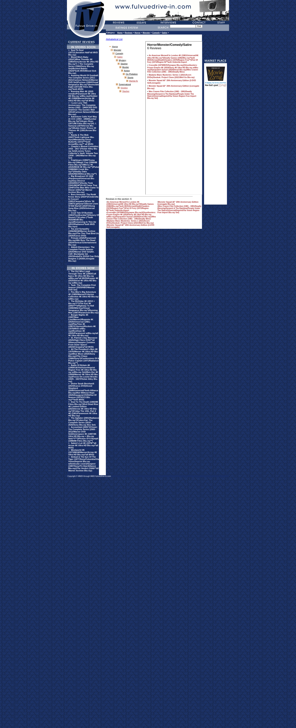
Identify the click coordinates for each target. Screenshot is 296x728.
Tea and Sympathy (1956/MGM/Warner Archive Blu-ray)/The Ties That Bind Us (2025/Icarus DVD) (83, 232)
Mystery (122, 60)
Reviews (128, 33)
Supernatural (125, 84)
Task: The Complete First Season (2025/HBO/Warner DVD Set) (82, 287)
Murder (125, 67)
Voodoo (124, 88)
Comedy (156, 33)
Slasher (124, 64)
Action (127, 70)
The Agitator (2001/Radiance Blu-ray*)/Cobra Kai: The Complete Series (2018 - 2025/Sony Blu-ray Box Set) (83, 421)
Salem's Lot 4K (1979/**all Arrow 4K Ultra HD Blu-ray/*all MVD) (83, 445)
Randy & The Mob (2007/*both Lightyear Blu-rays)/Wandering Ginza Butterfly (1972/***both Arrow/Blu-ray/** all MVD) (81, 139)
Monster (146, 33)
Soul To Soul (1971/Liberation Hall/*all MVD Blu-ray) (83, 52)
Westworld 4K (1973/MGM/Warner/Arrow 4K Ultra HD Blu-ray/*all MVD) (82, 452)
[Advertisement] (215, 147)
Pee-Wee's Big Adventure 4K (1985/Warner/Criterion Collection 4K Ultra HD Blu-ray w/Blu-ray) (83, 295)
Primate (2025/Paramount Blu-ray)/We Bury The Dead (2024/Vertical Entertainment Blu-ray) (82, 241)
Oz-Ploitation (132, 74)
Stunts (130, 77)
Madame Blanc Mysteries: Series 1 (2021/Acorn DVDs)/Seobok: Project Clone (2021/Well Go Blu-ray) (130, 222)
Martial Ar (133, 81)
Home (120, 33)
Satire (164, 33)
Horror (137, 33)
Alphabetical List (114, 39)
